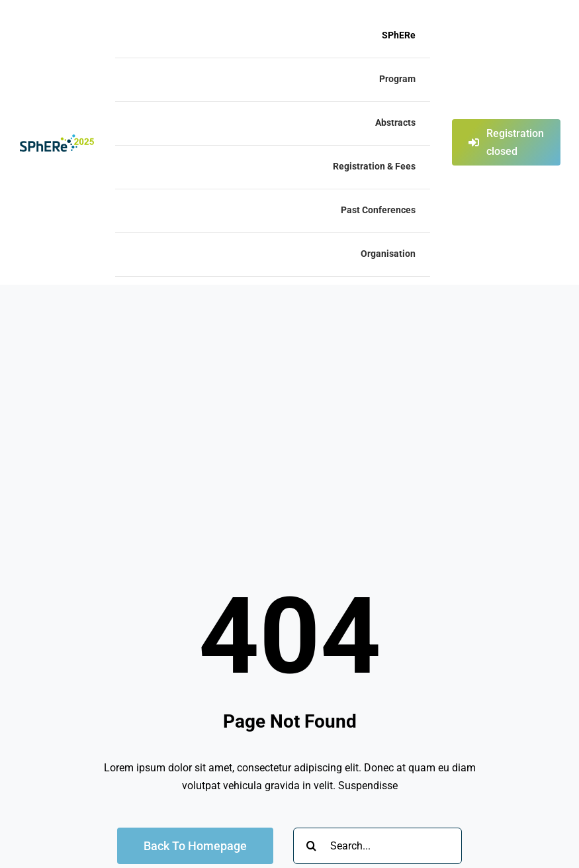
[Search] (311, 846)
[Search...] (377, 846)
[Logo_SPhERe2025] (57, 139)
